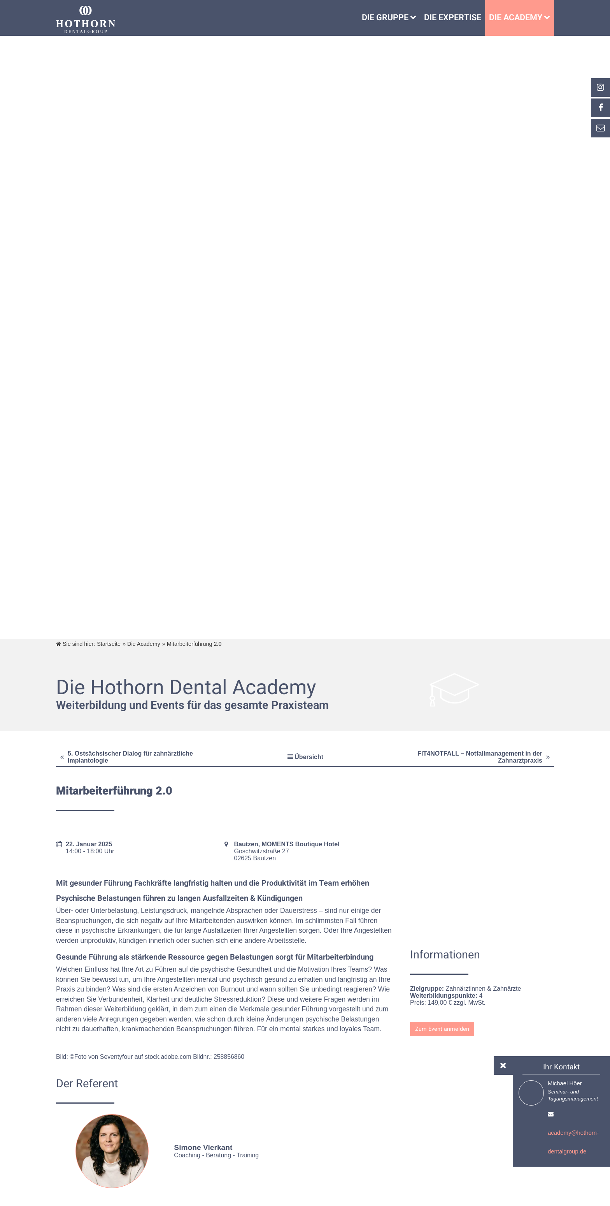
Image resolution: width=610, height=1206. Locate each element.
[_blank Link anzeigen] (600, 87)
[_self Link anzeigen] (600, 108)
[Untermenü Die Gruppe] (415, 18)
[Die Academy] (549, 18)
